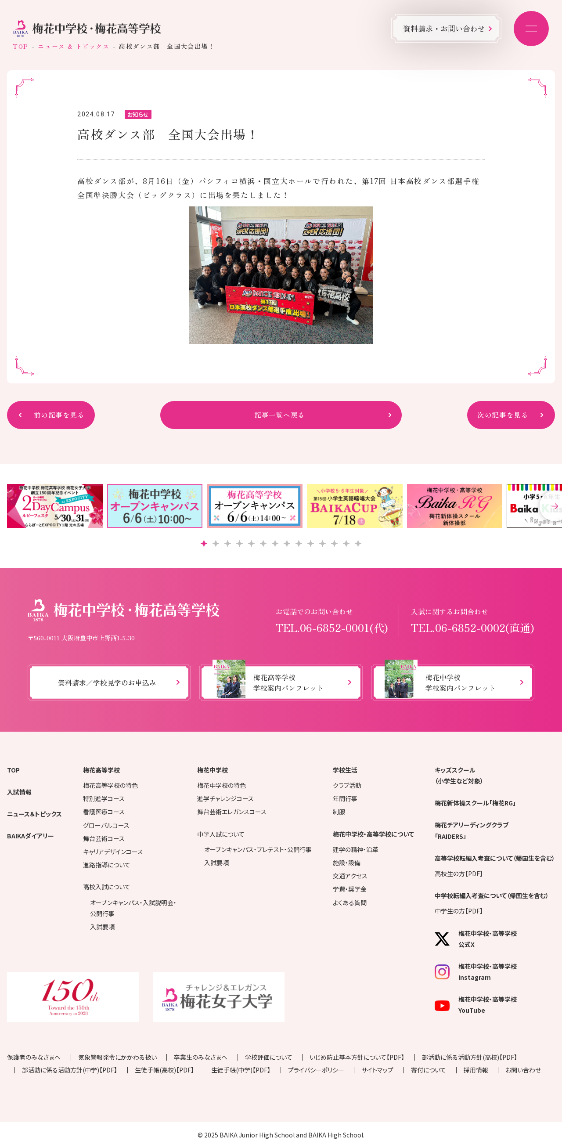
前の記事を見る (57, 415)
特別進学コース (104, 798)
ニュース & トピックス (73, 46)
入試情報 (19, 791)
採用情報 (476, 1069)
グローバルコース (106, 825)
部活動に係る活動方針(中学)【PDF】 (69, 1069)
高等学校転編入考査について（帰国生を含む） (495, 858)
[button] (204, 543)
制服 (339, 811)
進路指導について (106, 864)
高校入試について (106, 886)
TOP (21, 46)
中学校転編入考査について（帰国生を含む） (492, 895)
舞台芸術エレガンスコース (232, 811)
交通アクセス (350, 875)
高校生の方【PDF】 (459, 873)
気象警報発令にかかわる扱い (117, 1057)
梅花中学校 (212, 769)
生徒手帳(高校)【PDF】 (164, 1069)
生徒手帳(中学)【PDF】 (240, 1069)
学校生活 (345, 769)
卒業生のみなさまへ (200, 1057)
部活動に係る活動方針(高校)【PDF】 (469, 1057)
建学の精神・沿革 (355, 849)
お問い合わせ (523, 1069)
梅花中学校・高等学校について (373, 834)
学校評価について (268, 1057)
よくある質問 (350, 902)
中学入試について (221, 834)
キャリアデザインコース (113, 851)
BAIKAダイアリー (30, 835)
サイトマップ (377, 1069)
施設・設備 (346, 862)
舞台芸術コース (104, 838)
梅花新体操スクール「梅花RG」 (475, 802)
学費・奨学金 (350, 888)
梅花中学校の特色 (221, 785)
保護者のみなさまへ (34, 1057)
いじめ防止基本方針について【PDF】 (357, 1057)
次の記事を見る (505, 415)
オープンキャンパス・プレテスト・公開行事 (258, 849)
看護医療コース (104, 811)
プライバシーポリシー (316, 1069)
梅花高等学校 (101, 769)
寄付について (428, 1069)
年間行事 (345, 798)
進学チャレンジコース (225, 798)
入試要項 (102, 926)
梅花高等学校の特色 (110, 785)
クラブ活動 (347, 785)
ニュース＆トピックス (34, 813)
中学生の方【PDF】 (459, 910)
